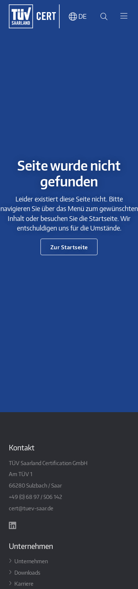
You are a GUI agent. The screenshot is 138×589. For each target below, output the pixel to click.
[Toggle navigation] (123, 16)
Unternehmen (31, 560)
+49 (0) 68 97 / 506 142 (35, 496)
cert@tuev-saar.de (31, 507)
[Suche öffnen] (102, 16)
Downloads (27, 572)
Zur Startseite (69, 246)
